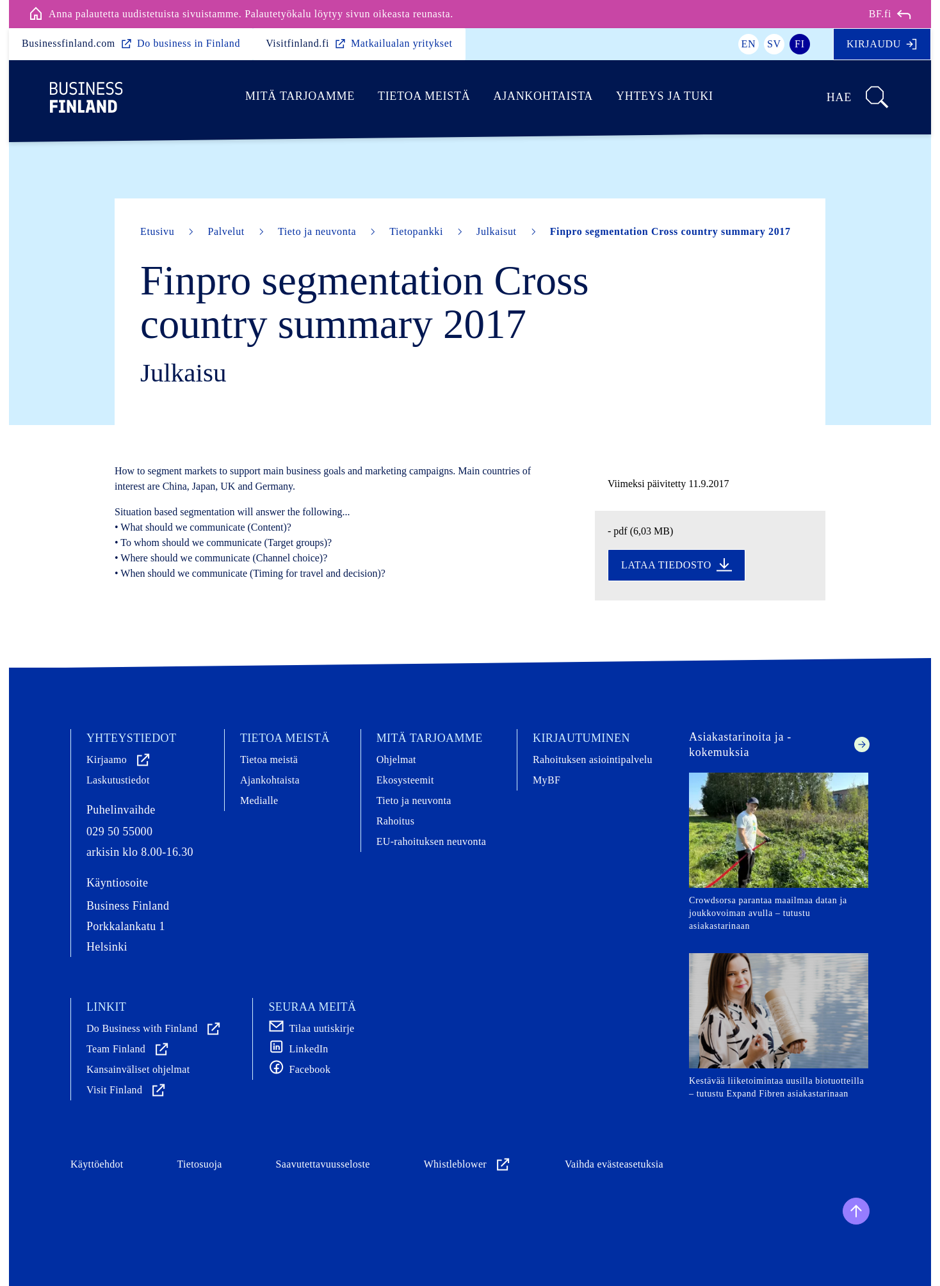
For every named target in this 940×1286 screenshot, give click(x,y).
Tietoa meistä (424, 96)
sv (774, 43)
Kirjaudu (882, 44)
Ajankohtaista (542, 96)
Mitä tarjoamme (300, 96)
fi (800, 43)
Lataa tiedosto (676, 565)
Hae (858, 97)
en (748, 43)
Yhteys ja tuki (664, 96)
